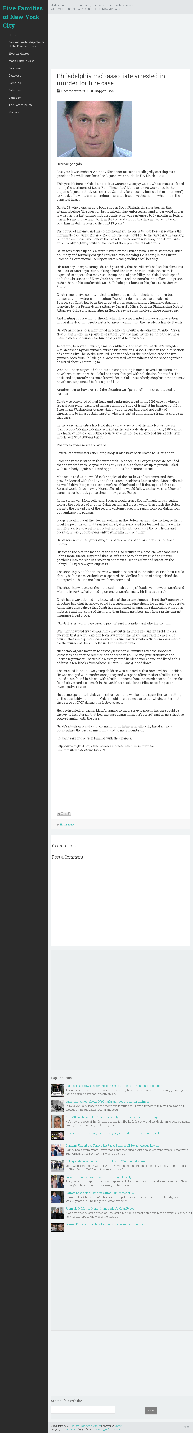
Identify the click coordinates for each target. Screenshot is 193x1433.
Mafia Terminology (21, 61)
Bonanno (15, 97)
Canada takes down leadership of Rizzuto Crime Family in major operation (114, 1085)
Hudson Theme (68, 1429)
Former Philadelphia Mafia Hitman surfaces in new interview (105, 1224)
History (14, 112)
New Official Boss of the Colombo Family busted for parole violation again (113, 1117)
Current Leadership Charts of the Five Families (26, 44)
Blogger (118, 1425)
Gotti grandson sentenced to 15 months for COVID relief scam (105, 1161)
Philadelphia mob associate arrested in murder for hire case (111, 79)
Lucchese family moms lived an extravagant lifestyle (100, 1177)
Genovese (15, 75)
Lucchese (15, 68)
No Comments (67, 824)
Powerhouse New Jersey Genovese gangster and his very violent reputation (114, 1133)
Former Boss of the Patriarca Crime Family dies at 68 (100, 1193)
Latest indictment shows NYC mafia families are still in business (107, 1101)
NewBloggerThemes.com (107, 1429)
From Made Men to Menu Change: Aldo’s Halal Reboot (100, 1208)
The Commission (20, 105)
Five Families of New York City (23, 16)
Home (13, 35)
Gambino (15, 83)
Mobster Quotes (19, 53)
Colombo (15, 90)
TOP (187, 1426)
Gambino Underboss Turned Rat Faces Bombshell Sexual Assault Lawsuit (113, 1145)
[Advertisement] (120, 43)
